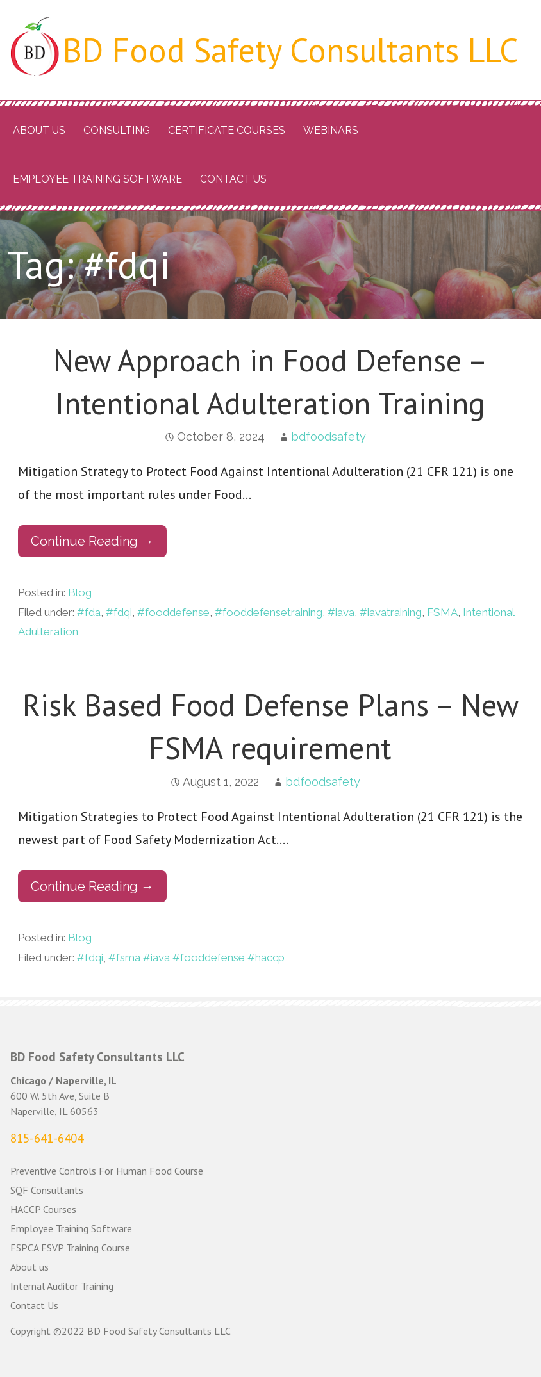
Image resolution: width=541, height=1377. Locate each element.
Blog (80, 592)
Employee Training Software (97, 179)
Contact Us (233, 179)
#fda (89, 612)
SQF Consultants (46, 1190)
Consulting (116, 130)
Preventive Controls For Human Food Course (106, 1170)
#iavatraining (391, 612)
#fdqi (119, 612)
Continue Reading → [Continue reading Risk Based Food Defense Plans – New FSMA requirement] (92, 886)
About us (39, 130)
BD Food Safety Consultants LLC (291, 49)
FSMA (442, 612)
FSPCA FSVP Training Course (70, 1247)
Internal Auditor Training (61, 1286)
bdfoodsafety (328, 436)
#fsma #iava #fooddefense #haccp (196, 957)
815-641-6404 (46, 1138)
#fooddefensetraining (268, 612)
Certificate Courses (226, 130)
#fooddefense (173, 612)
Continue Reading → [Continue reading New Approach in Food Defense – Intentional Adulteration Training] (92, 541)
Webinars (330, 130)
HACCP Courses (43, 1209)
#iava (341, 612)
